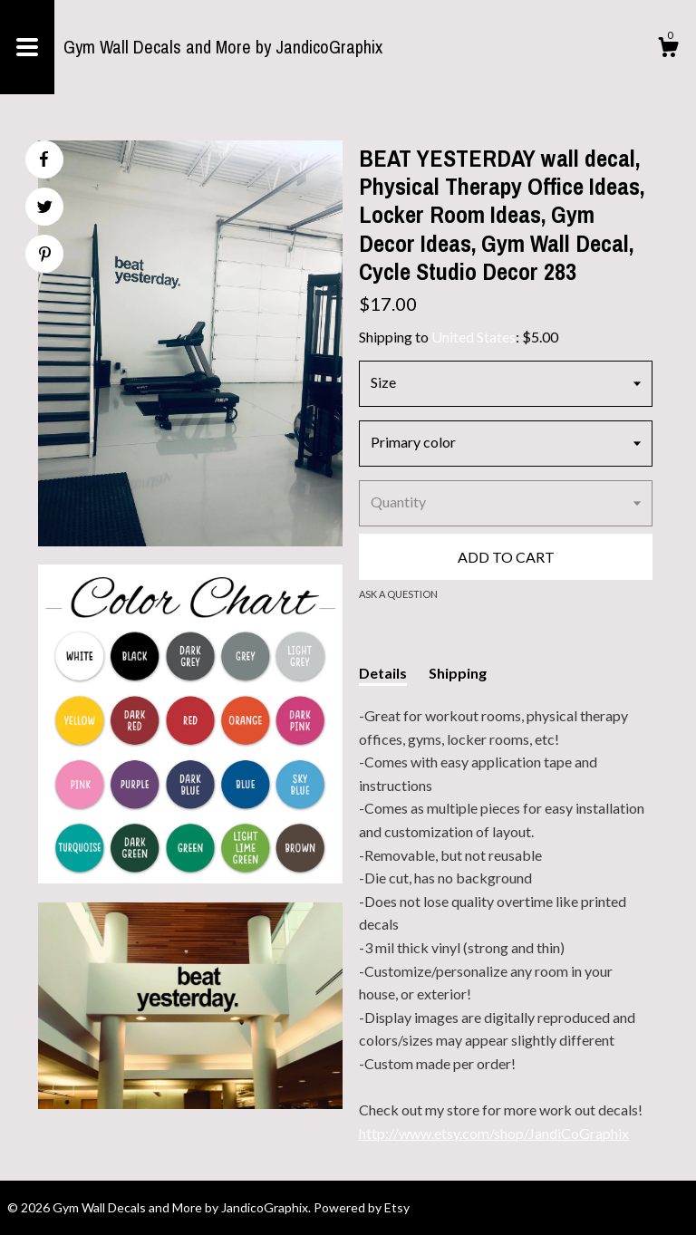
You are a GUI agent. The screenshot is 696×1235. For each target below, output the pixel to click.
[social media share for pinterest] (45, 256)
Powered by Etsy (362, 1207)
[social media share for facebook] (43, 159)
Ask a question (398, 594)
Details (383, 672)
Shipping (458, 672)
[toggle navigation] (27, 47)
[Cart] (668, 49)
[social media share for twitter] (45, 209)
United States (473, 336)
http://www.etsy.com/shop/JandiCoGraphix (494, 1133)
